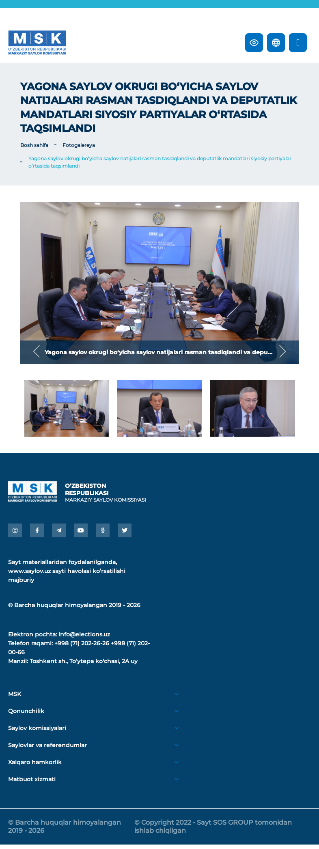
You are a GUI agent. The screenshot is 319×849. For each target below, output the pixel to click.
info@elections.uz (84, 638)
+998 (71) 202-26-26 (81, 647)
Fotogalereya (79, 145)
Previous (36, 352)
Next (282, 352)
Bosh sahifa (34, 145)
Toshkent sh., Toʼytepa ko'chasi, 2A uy (84, 665)
